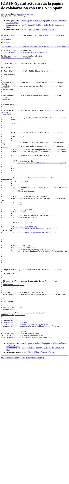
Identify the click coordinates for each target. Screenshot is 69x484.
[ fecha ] (31, 29)
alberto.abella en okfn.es (23, 14)
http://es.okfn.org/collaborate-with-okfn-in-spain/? (41, 189)
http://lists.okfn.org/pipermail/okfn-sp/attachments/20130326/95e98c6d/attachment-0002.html (26, 397)
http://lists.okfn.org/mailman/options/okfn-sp (34, 272)
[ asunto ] (44, 29)
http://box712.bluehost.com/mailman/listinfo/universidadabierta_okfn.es (35, 49)
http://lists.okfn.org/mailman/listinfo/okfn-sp (35, 267)
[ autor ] (52, 29)
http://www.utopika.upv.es (25, 254)
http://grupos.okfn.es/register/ (16, 63)
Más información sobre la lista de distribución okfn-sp (22, 418)
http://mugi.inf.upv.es (23, 222)
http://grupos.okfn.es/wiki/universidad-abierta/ (25, 56)
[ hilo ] (38, 29)
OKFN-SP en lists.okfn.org (25, 265)
